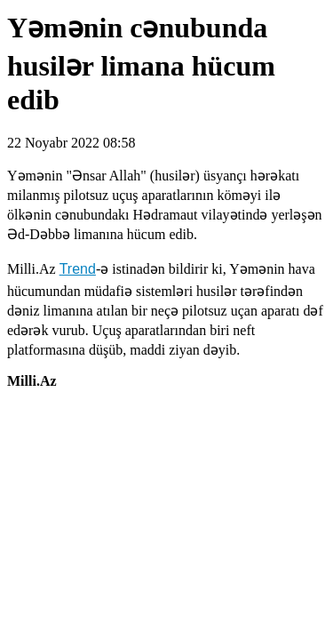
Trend (77, 268)
